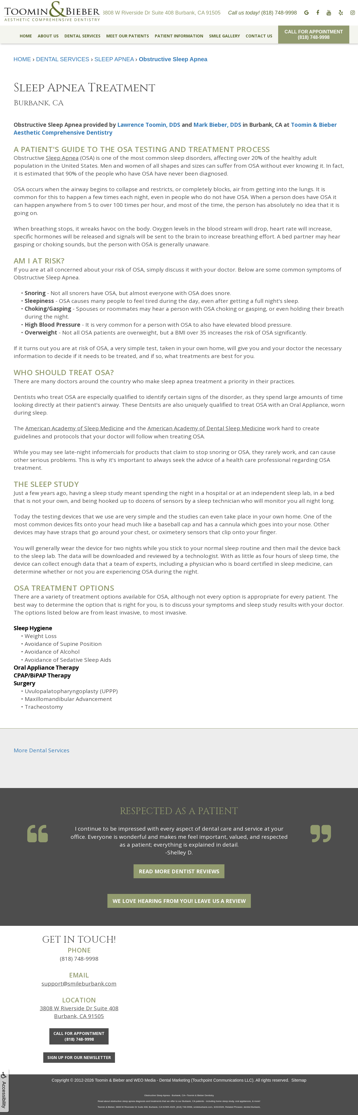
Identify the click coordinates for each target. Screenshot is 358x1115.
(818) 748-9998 (79, 958)
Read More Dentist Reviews (179, 871)
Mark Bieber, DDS (217, 125)
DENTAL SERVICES (82, 36)
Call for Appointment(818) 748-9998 (314, 34)
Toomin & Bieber (110, 1080)
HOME (26, 36)
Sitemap (299, 1080)
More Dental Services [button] (41, 750)
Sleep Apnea (62, 158)
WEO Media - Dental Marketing (162, 1080)
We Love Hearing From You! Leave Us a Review (179, 900)
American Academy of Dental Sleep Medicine (206, 428)
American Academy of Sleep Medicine (74, 428)
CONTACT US (259, 36)
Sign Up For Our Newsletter (79, 1057)
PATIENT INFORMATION (179, 36)
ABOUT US (48, 36)
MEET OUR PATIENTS (127, 36)
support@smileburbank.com (79, 983)
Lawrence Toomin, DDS (148, 125)
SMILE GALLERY (224, 36)
